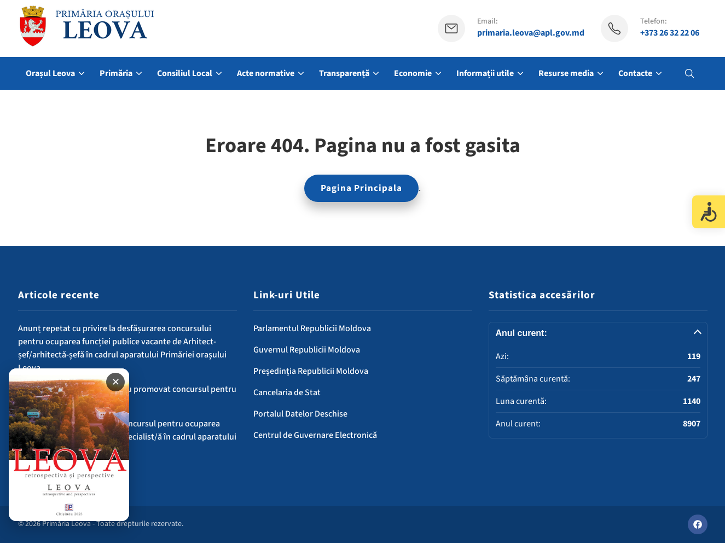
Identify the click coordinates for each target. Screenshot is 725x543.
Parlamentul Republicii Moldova (312, 328)
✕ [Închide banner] (116, 382)
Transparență (344, 73)
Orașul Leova (50, 73)
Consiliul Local (184, 73)
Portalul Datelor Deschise (300, 414)
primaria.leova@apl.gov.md (530, 33)
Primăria (116, 73)
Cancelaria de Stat (287, 392)
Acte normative (265, 73)
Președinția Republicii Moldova (310, 371)
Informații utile (485, 73)
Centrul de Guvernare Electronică (315, 435)
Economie (413, 73)
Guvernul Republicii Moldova (306, 350)
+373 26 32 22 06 (669, 33)
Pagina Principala (361, 188)
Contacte (635, 73)
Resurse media (566, 73)
